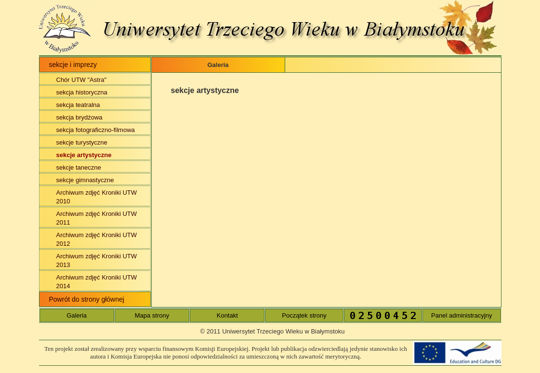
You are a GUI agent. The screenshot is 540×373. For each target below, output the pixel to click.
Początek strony (304, 315)
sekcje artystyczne (84, 155)
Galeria (76, 315)
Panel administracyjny (461, 315)
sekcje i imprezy (73, 64)
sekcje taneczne (78, 167)
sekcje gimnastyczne (85, 180)
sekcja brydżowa (79, 117)
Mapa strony (152, 315)
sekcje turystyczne (81, 142)
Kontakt (227, 315)
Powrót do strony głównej (86, 299)
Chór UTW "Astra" (81, 79)
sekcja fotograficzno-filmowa (95, 129)
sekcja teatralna (78, 104)
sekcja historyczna (81, 92)
